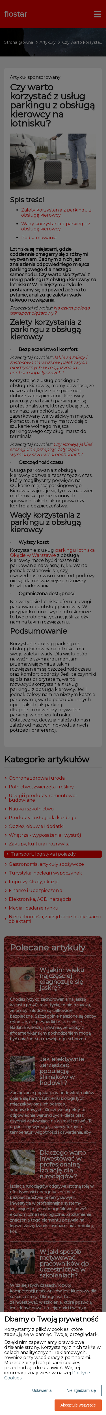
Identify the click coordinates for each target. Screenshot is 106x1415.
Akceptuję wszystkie (78, 1405)
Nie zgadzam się (81, 1390)
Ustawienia (41, 1390)
